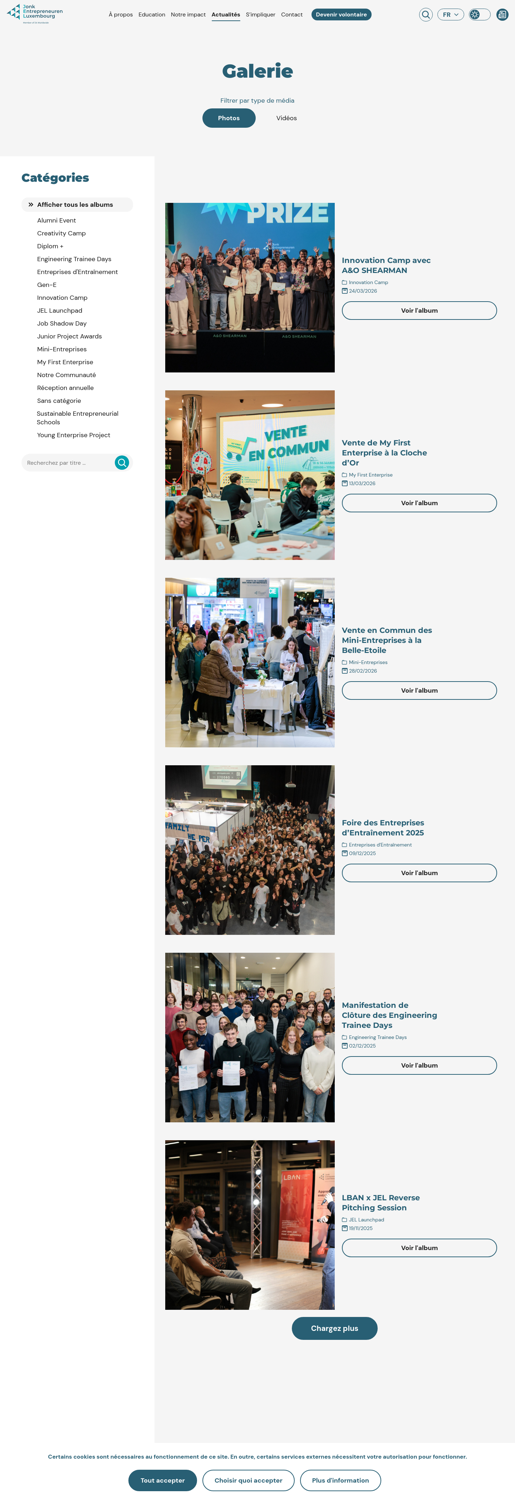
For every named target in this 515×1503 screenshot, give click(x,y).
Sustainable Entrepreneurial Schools (78, 417)
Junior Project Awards (69, 336)
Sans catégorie (59, 400)
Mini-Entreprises (62, 349)
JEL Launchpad (59, 310)
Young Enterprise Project (74, 435)
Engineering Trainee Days (74, 259)
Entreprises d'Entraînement (77, 272)
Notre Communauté (66, 375)
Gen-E (47, 284)
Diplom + (50, 246)
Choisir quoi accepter (249, 1480)
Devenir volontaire (341, 14)
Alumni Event (56, 220)
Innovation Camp (62, 297)
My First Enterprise (65, 362)
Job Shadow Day (62, 323)
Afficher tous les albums (75, 204)
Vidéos (286, 118)
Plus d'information (340, 1480)
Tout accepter (163, 1480)
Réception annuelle (65, 388)
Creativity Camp (61, 233)
